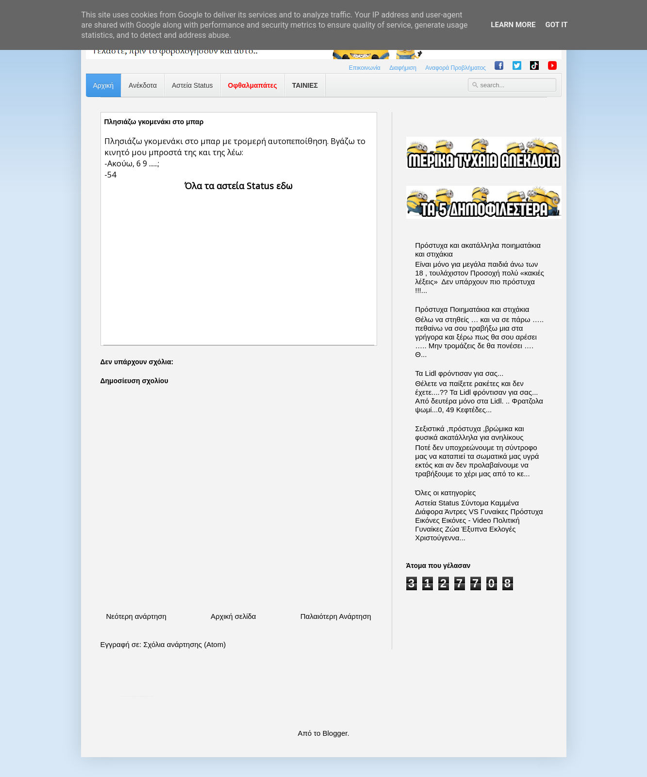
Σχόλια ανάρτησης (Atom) (184, 644)
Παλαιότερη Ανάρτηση (335, 616)
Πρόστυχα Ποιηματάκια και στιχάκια (472, 309)
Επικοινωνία (365, 68)
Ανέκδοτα (143, 85)
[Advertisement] (238, 260)
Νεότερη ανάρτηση (136, 616)
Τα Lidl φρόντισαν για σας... (459, 373)
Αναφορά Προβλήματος (455, 68)
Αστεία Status (192, 85)
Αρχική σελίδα (233, 616)
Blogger (335, 733)
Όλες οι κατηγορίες (445, 492)
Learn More (513, 24)
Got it (556, 24)
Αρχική (103, 85)
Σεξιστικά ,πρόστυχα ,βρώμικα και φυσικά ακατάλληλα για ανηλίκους (469, 432)
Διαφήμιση (402, 68)
